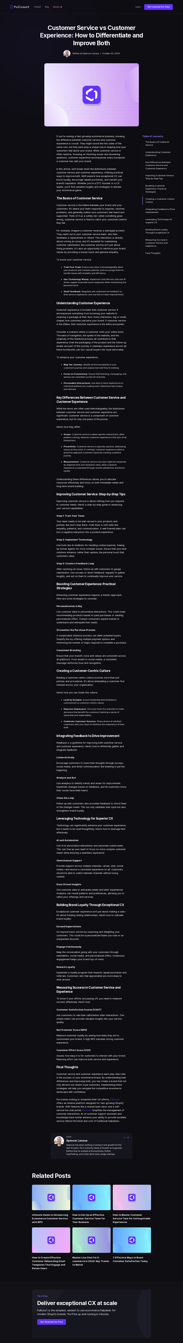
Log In (138, 7)
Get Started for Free (51, 1322)
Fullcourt (114, 1099)
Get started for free (158, 7)
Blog (47, 7)
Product (37, 7)
